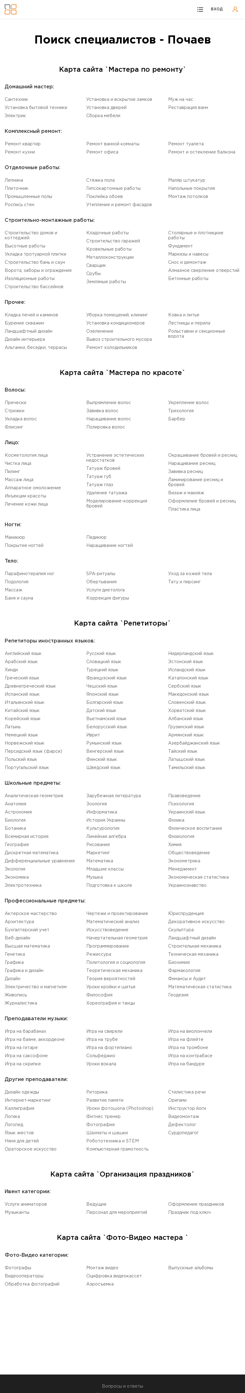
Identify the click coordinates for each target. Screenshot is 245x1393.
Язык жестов (19, 1133)
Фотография (100, 1125)
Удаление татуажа (106, 493)
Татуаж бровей (103, 468)
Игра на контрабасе (190, 1056)
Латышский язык (186, 759)
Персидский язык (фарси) (33, 751)
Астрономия (18, 812)
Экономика (17, 877)
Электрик (15, 116)
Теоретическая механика (114, 971)
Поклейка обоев (104, 197)
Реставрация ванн (188, 108)
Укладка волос (21, 419)
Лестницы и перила (189, 323)
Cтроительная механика (194, 946)
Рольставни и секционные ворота (196, 334)
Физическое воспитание (195, 828)
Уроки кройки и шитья (110, 987)
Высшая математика (27, 946)
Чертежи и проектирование (117, 914)
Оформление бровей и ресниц (202, 501)
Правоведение (184, 796)
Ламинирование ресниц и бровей (195, 482)
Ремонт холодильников (111, 348)
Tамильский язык (186, 768)
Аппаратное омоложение (33, 488)
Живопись (16, 995)
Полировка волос (105, 427)
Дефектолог (182, 1125)
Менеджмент (182, 869)
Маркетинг (98, 853)
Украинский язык (186, 812)
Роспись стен (19, 205)
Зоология (96, 804)
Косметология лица (26, 455)
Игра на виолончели (190, 1031)
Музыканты (17, 1212)
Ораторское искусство (31, 1149)
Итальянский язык (24, 702)
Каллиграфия (19, 1108)
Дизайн (12, 979)
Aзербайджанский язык (194, 743)
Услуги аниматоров (26, 1204)
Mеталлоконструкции (110, 257)
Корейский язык (23, 719)
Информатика (101, 812)
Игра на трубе (102, 1040)
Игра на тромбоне (188, 1048)
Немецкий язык (21, 735)
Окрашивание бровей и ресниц (202, 455)
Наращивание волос (108, 419)
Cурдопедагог (183, 1133)
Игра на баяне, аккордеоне (35, 1040)
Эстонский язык (185, 662)
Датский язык (101, 711)
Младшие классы (105, 869)
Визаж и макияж (186, 493)
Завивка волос (102, 411)
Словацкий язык (103, 662)
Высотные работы (25, 246)
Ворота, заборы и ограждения (38, 271)
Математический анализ (112, 922)
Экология (15, 869)
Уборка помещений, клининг (117, 315)
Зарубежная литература (113, 796)
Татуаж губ (98, 477)
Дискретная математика (31, 853)
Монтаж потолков (188, 197)
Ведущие (96, 1204)
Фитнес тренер (103, 1117)
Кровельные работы (109, 249)
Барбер (176, 419)
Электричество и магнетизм (36, 987)
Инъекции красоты (25, 496)
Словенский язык (187, 702)
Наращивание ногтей (109, 546)
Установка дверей (106, 108)
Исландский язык (187, 670)
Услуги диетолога (105, 590)
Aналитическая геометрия (34, 796)
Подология (16, 582)
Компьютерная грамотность (117, 1149)
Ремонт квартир (23, 144)
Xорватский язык (187, 711)
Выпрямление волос (108, 403)
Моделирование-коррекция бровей (116, 503)
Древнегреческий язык (30, 686)
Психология (181, 804)
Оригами (177, 1100)
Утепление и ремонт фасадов (119, 205)
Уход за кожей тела (190, 574)
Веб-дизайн (17, 938)
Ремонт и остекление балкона (201, 152)
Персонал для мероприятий (116, 1212)
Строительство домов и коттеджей (31, 235)
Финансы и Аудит (187, 979)
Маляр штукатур (186, 180)
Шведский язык (103, 768)
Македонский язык (188, 694)
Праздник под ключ (189, 1212)
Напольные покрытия (191, 188)
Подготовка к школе (109, 885)
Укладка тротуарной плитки (35, 254)
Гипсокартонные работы (113, 188)
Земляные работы (106, 282)
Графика (14, 962)
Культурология (102, 828)
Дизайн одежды (22, 1092)
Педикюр (96, 537)
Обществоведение (189, 853)
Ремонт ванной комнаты (112, 144)
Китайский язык (22, 711)
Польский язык (21, 759)
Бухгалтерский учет (27, 930)
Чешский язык (102, 686)
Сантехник (16, 99)
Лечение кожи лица (26, 504)
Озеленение (99, 331)
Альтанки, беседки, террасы (36, 348)
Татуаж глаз (99, 485)
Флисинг (14, 427)
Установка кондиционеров (115, 323)
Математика (99, 861)
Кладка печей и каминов (31, 315)
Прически (15, 403)
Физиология (181, 837)
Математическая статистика (200, 987)
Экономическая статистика (198, 877)
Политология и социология (115, 962)
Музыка (94, 877)
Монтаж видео (102, 1268)
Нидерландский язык (191, 654)
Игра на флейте (185, 1040)
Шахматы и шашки (107, 1133)
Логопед (14, 1125)
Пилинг (12, 472)
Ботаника (15, 828)
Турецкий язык (102, 670)
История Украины (105, 820)
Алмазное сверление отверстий (203, 271)
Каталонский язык (188, 678)
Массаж (13, 590)
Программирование (107, 946)
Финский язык (101, 759)
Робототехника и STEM (112, 1141)
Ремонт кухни (20, 152)
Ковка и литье (183, 315)
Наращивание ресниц (191, 463)
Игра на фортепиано (109, 1048)
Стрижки (14, 411)
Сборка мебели (103, 116)
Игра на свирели (104, 1031)
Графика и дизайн (24, 971)
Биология (15, 820)
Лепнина (14, 180)
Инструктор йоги (187, 1108)
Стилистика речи (187, 1092)
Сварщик (96, 266)
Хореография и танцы (110, 1003)
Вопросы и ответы (122, 1386)
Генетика (15, 954)
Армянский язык (186, 735)
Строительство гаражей (113, 241)
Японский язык (102, 694)
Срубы (93, 274)
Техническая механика (193, 954)
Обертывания (101, 582)
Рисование (98, 845)
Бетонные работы (188, 279)
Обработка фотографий (32, 1284)
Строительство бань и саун (35, 262)
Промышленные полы (28, 197)
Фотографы (18, 1268)
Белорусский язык (106, 727)
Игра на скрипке (23, 1064)
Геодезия (178, 995)
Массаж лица (19, 480)
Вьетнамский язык (106, 719)
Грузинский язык (186, 727)
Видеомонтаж (183, 1117)
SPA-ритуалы (100, 574)
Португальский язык (27, 768)
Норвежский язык (24, 743)
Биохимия (179, 962)
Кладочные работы (107, 233)
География (17, 845)
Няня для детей (22, 1141)
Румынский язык (104, 743)
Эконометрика (184, 861)
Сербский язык (184, 686)
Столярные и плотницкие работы (195, 235)
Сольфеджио (100, 1056)
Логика (12, 1117)
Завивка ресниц (185, 472)
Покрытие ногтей (24, 546)
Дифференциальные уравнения (40, 861)
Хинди (11, 670)
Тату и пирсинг (184, 582)
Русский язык (101, 654)
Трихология (181, 411)
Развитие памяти (104, 1100)
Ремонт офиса (102, 152)
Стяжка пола (100, 180)
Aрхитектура (19, 922)
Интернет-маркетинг (28, 1100)
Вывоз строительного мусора (119, 339)
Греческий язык (22, 678)
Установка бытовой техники (36, 108)
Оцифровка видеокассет (114, 1276)
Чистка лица (18, 463)
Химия (175, 845)
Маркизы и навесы (188, 254)
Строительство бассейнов (34, 287)
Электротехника (23, 885)
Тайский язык (183, 751)
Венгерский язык (105, 751)
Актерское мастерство (31, 914)
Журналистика (21, 1003)
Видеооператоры (24, 1276)
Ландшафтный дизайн (28, 331)
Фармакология (184, 971)
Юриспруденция (186, 914)
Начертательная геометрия (117, 938)
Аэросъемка (100, 1284)
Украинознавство (187, 885)
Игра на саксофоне (26, 1056)
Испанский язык (22, 694)
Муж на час (180, 99)
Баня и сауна (19, 598)
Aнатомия (15, 804)
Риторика (97, 1092)
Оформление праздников (196, 1204)
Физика (176, 820)
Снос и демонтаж (187, 262)
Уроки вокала (101, 1064)
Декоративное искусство (196, 922)
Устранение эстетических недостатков (115, 458)
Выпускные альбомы (190, 1268)
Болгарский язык (104, 702)
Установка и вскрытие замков (119, 99)
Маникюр (15, 537)
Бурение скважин (24, 323)
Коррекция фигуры (107, 598)
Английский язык (23, 654)
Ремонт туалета (186, 144)
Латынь (13, 727)
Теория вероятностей (110, 979)
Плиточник (16, 188)
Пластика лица (184, 509)
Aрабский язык (21, 662)
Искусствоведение (107, 930)
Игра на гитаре (21, 1048)
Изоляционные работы (30, 279)
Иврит (93, 735)
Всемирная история (26, 837)
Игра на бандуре (186, 1064)
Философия (99, 995)
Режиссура (98, 954)
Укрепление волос (188, 403)
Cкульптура (181, 930)
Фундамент (180, 246)
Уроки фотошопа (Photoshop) (119, 1108)
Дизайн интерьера (25, 339)
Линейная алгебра (106, 837)
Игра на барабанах (25, 1031)
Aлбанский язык (185, 719)
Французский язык (106, 678)
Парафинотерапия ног (29, 574)
